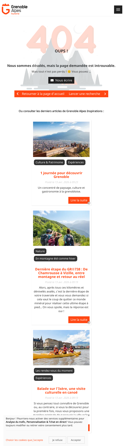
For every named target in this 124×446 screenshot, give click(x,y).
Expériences (76, 162)
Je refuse (57, 440)
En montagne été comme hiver (56, 258)
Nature (40, 251)
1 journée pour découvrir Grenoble (61, 175)
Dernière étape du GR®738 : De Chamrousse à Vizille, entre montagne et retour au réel (61, 273)
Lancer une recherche (87, 94)
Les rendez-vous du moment (54, 370)
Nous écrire (61, 80)
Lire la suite (79, 200)
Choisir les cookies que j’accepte (24, 440)
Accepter (76, 440)
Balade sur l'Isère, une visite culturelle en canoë (61, 390)
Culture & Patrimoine (49, 162)
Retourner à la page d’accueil (40, 94)
